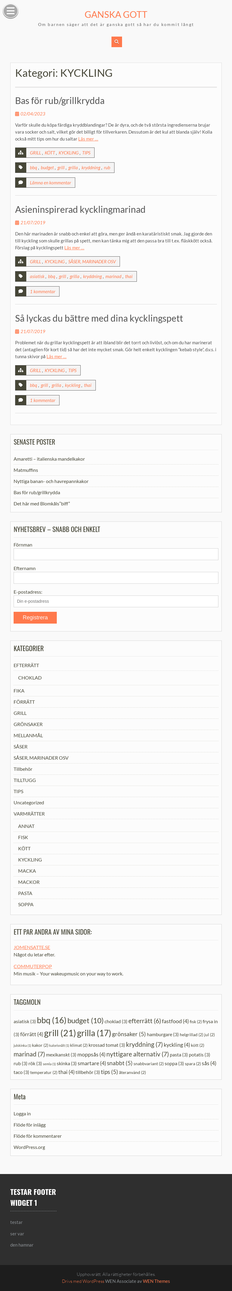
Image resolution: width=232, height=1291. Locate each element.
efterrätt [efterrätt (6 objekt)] (144, 1020)
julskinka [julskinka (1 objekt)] (22, 1045)
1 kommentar (42, 291)
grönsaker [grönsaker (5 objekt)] (129, 1033)
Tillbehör (23, 769)
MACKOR (29, 882)
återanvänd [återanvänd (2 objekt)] (132, 1072)
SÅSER (20, 746)
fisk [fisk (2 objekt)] (196, 1021)
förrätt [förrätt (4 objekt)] (31, 1034)
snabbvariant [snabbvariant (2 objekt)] (149, 1063)
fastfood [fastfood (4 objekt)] (175, 1020)
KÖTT (50, 152)
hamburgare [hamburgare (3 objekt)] (163, 1034)
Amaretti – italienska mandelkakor (49, 459)
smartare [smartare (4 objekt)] (92, 1063)
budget (47, 167)
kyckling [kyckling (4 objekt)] (177, 1044)
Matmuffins (26, 470)
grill (61, 167)
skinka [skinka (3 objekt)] (67, 1063)
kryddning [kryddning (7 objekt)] (144, 1044)
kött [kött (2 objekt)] (197, 1044)
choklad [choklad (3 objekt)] (116, 1021)
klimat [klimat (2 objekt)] (79, 1044)
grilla (73, 167)
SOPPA (26, 904)
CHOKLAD (30, 677)
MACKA (27, 871)
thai (129, 276)
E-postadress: (28, 592)
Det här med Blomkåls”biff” (42, 503)
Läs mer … (88, 138)
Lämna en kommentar (50, 182)
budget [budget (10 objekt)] (85, 1020)
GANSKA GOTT (116, 14)
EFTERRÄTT (26, 665)
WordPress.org (29, 1147)
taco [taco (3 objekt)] (21, 1072)
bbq (33, 167)
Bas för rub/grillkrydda (60, 100)
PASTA (25, 893)
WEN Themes (156, 1281)
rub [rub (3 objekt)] (20, 1063)
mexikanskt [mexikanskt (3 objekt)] (61, 1054)
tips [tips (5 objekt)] (109, 1071)
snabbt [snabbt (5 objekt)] (120, 1062)
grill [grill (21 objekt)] (60, 1032)
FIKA (19, 690)
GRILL (35, 152)
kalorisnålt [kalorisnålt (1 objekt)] (59, 1045)
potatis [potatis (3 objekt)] (199, 1054)
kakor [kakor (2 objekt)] (40, 1044)
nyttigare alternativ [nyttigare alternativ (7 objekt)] (137, 1054)
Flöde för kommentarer (38, 1136)
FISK (23, 837)
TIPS (86, 152)
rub (107, 167)
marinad (113, 276)
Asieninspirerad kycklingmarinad (80, 209)
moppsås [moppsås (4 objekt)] (91, 1054)
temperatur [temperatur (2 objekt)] (43, 1072)
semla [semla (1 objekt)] (49, 1064)
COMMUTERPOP (33, 966)
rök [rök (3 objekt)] (35, 1063)
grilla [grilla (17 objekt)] (94, 1033)
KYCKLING (69, 152)
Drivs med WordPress (83, 1281)
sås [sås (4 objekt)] (209, 1063)
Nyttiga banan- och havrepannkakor (51, 481)
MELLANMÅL (28, 735)
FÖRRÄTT (24, 702)
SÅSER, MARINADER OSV (92, 261)
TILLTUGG (25, 780)
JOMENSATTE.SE (32, 947)
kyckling (72, 385)
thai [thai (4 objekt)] (66, 1072)
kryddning (91, 167)
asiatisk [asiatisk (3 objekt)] (25, 1021)
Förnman (23, 544)
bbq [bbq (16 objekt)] (51, 1020)
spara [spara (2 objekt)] (193, 1063)
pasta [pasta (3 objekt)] (179, 1054)
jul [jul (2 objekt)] (209, 1034)
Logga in (22, 1113)
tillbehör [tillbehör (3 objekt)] (88, 1072)
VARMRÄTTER (29, 813)
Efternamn (25, 568)
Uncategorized (29, 802)
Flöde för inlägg (30, 1124)
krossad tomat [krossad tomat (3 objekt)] (107, 1044)
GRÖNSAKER (28, 724)
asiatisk (37, 276)
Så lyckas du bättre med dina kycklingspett (99, 318)
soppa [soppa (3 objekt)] (174, 1063)
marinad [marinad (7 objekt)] (29, 1054)
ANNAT (26, 826)
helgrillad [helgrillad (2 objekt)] (191, 1034)
